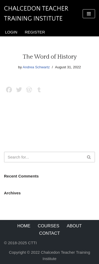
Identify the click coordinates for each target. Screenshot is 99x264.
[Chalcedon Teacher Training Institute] (39, 14)
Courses (48, 225)
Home (24, 225)
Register (35, 32)
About (74, 225)
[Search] (43, 157)
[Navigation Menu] (89, 13)
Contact (49, 233)
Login (11, 32)
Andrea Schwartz (36, 67)
